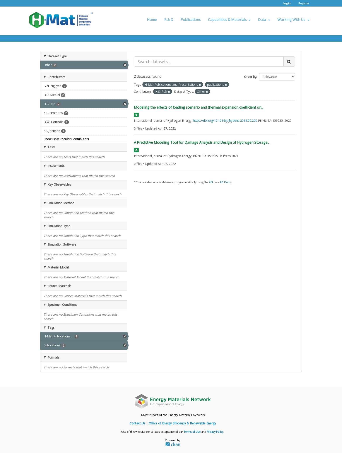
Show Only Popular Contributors (66, 139)
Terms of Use (192, 431)
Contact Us (137, 423)
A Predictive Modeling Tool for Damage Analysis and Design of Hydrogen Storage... (201, 142)
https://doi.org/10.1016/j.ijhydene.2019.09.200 (225, 120)
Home (152, 19)
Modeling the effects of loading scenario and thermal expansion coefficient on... (198, 107)
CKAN (172, 444)
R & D (168, 19)
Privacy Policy (215, 431)
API (211, 182)
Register (303, 3)
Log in (287, 3)
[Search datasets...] (209, 61)
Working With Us (293, 19)
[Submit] (289, 61)
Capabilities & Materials (229, 19)
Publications (191, 19)
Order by (250, 77)
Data (264, 19)
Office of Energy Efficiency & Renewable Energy (182, 423)
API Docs (225, 182)
